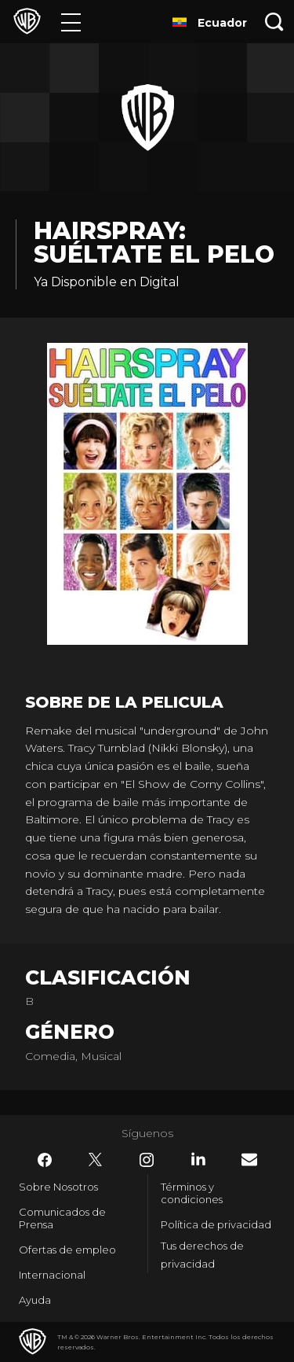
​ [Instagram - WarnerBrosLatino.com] (146, 1160)
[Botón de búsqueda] (274, 21)
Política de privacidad (216, 1224)
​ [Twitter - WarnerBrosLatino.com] (95, 1160)
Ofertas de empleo (67, 1249)
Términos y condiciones (192, 1193)
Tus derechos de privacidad (202, 1254)
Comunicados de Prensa (62, 1218)
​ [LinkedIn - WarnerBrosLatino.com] (198, 1159)
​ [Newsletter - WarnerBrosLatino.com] (249, 1159)
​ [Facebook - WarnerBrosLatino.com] (44, 1160)
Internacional (52, 1274)
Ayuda (35, 1300)
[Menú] (71, 21)
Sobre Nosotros (58, 1186)
